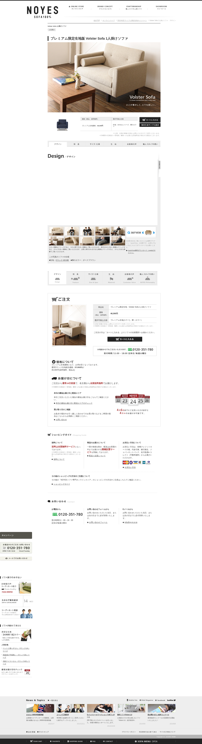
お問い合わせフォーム (98, 522)
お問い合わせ (61, 420)
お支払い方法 (130, 467)
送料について (59, 459)
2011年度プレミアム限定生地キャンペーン (132, 20)
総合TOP (97, 20)
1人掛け (51, 29)
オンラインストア (109, 20)
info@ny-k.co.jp (131, 522)
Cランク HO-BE (62, 260)
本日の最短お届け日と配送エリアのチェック (74, 403)
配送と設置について (97, 456)
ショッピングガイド (62, 484)
